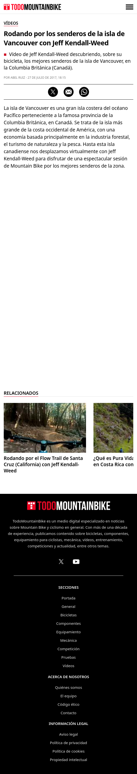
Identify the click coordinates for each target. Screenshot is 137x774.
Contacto (68, 712)
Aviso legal (68, 734)
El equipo (68, 695)
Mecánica (68, 640)
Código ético (69, 704)
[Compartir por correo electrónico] (69, 92)
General (68, 606)
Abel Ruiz (17, 77)
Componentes (68, 623)
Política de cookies (68, 751)
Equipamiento (68, 631)
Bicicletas (68, 614)
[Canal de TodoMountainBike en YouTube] (76, 562)
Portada (69, 597)
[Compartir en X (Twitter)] (53, 92)
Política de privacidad (68, 742)
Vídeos (68, 665)
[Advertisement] (68, 311)
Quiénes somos (68, 687)
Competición (68, 648)
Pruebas (68, 657)
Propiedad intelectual (68, 759)
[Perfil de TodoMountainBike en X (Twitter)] (61, 562)
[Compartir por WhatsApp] (84, 92)
